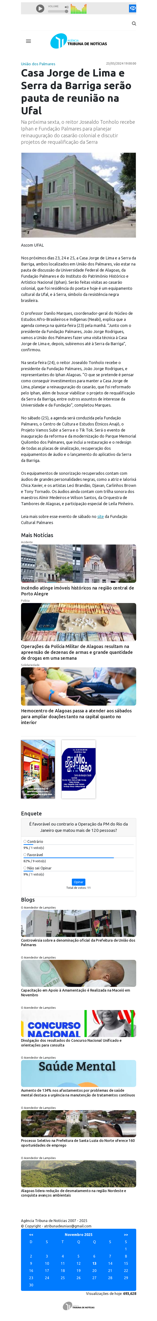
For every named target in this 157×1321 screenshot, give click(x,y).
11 (63, 1263)
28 (110, 1278)
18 (63, 1271)
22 (126, 1271)
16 (31, 1271)
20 (94, 1271)
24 (47, 1278)
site (100, 516)
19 (79, 1271)
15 (126, 1263)
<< (31, 1235)
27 (94, 1278)
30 (31, 1285)
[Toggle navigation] (28, 41)
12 (79, 1263)
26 (79, 1278)
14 (110, 1263)
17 (47, 1271)
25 (63, 1278)
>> (126, 1235)
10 (47, 1263)
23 (31, 1278)
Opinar (78, 882)
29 (126, 1278)
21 (110, 1271)
